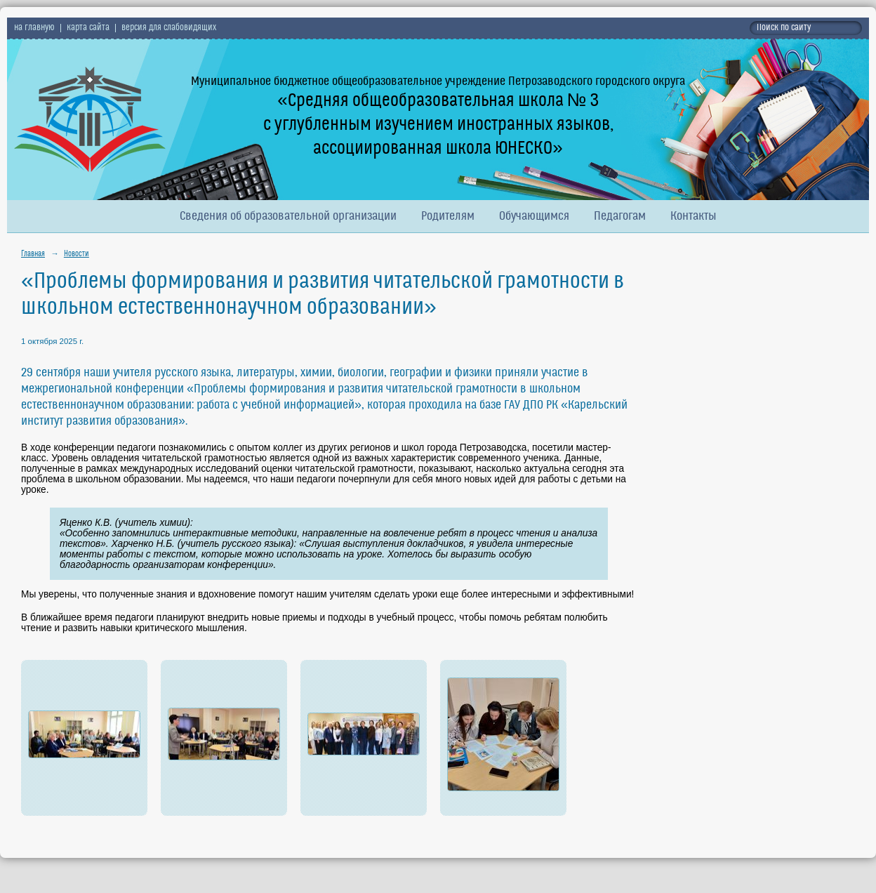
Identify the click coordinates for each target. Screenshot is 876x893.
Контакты (693, 216)
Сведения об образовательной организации (288, 216)
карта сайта (88, 28)
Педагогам (620, 216)
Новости (76, 254)
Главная (33, 254)
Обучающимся (534, 216)
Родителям (447, 216)
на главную (34, 28)
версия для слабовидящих (168, 28)
